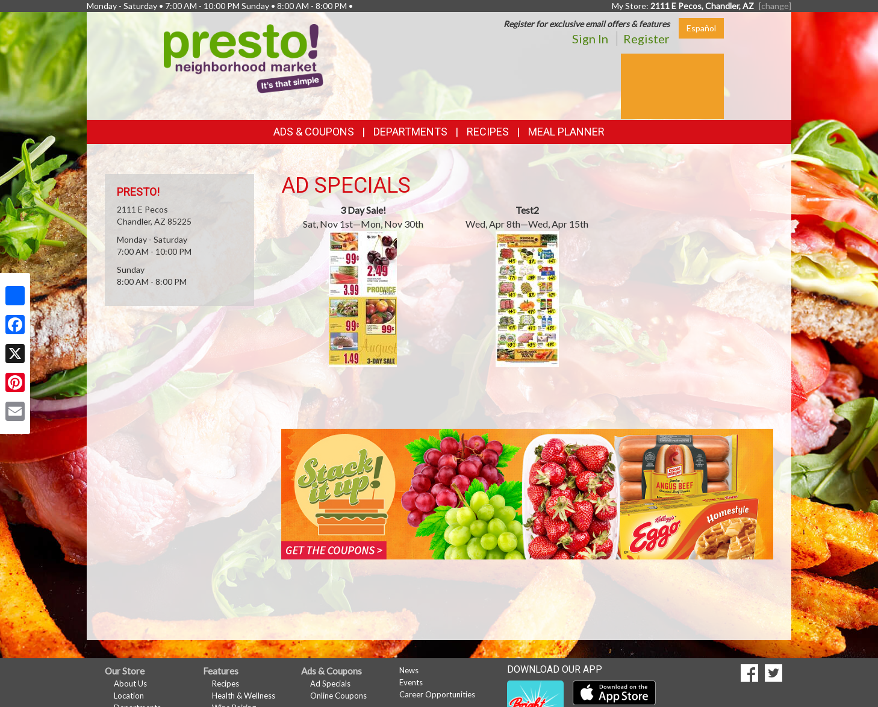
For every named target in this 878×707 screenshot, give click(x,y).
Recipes (488, 131)
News (409, 670)
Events (411, 682)
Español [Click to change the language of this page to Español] (701, 28)
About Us (130, 683)
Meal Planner (566, 131)
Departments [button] (410, 131)
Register (646, 38)
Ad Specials (330, 683)
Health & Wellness (243, 695)
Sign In (590, 38)
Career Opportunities (437, 694)
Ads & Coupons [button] (313, 131)
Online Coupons (338, 695)
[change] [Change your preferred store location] (775, 6)
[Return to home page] (243, 57)
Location (129, 695)
